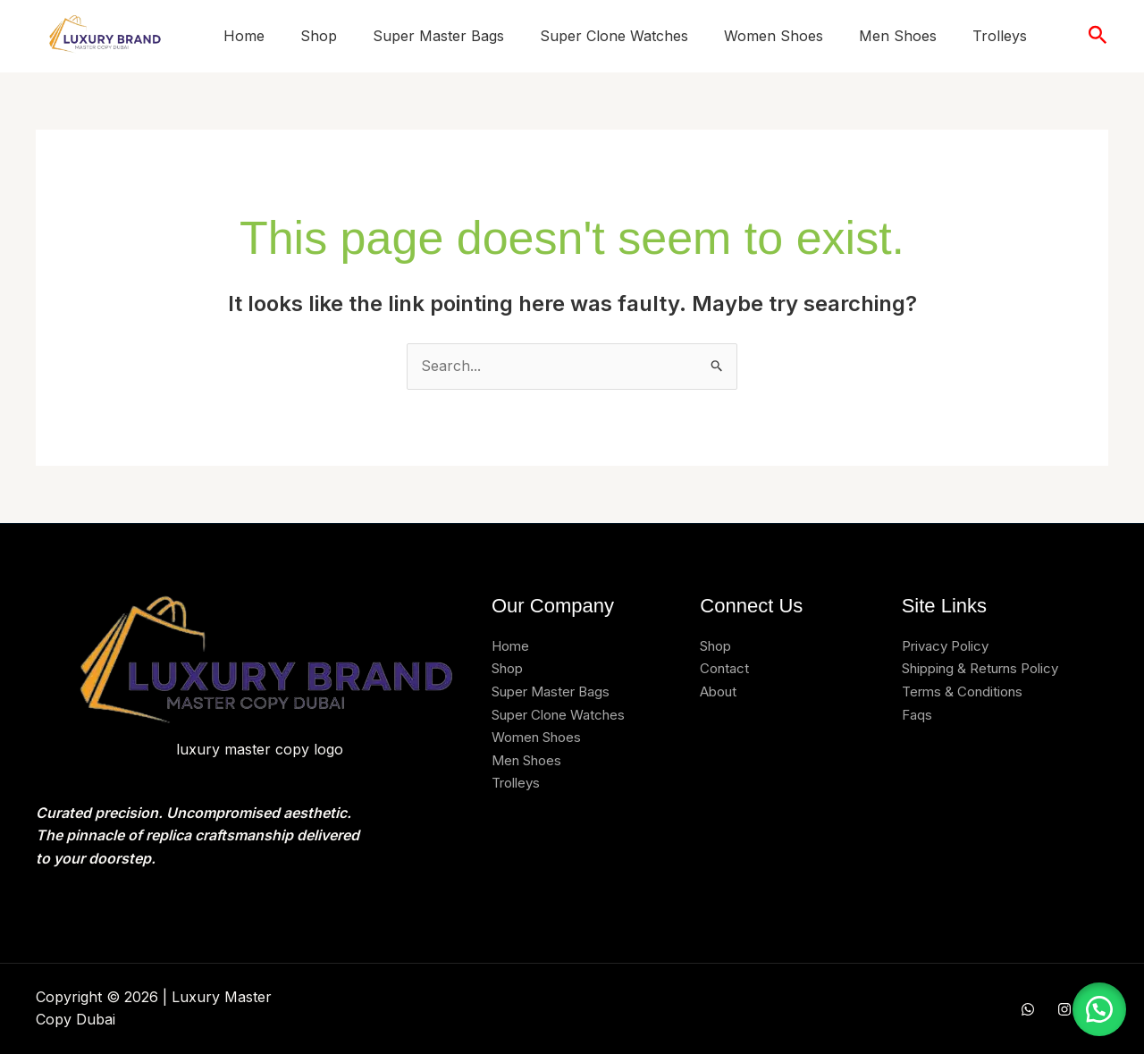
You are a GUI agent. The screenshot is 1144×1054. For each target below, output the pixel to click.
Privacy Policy (950, 645)
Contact (726, 668)
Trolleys (999, 36)
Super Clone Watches (614, 36)
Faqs (918, 714)
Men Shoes (898, 36)
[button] (1098, 35)
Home (244, 36)
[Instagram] (1064, 1009)
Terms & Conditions (967, 691)
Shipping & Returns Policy (990, 668)
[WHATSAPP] (1028, 1009)
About (721, 691)
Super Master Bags (438, 36)
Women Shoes (773, 36)
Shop (318, 36)
